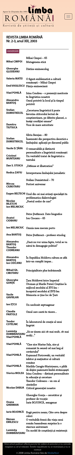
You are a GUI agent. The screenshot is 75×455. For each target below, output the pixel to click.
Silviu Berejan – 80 (36, 135)
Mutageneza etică (36, 62)
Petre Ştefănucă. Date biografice (44, 214)
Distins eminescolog (37, 69)
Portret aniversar (35, 184)
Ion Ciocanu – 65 (35, 218)
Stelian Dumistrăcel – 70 (40, 180)
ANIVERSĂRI (12, 51)
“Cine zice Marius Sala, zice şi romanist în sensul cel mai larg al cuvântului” (44, 348)
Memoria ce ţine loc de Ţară (42, 295)
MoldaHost (53, 453)
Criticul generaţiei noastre (40, 388)
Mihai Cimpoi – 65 (36, 58)
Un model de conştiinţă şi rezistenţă (46, 430)
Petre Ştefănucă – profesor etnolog (45, 235)
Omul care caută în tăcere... (41, 312)
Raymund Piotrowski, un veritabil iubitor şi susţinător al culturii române (45, 359)
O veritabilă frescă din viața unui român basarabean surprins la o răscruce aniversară (44, 424)
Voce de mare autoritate (39, 125)
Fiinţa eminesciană (36, 86)
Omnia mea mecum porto (40, 228)
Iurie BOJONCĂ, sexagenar (41, 402)
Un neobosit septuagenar (40, 305)
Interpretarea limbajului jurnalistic (45, 173)
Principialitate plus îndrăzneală (43, 270)
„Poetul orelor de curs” (38, 201)
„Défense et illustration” (39, 166)
